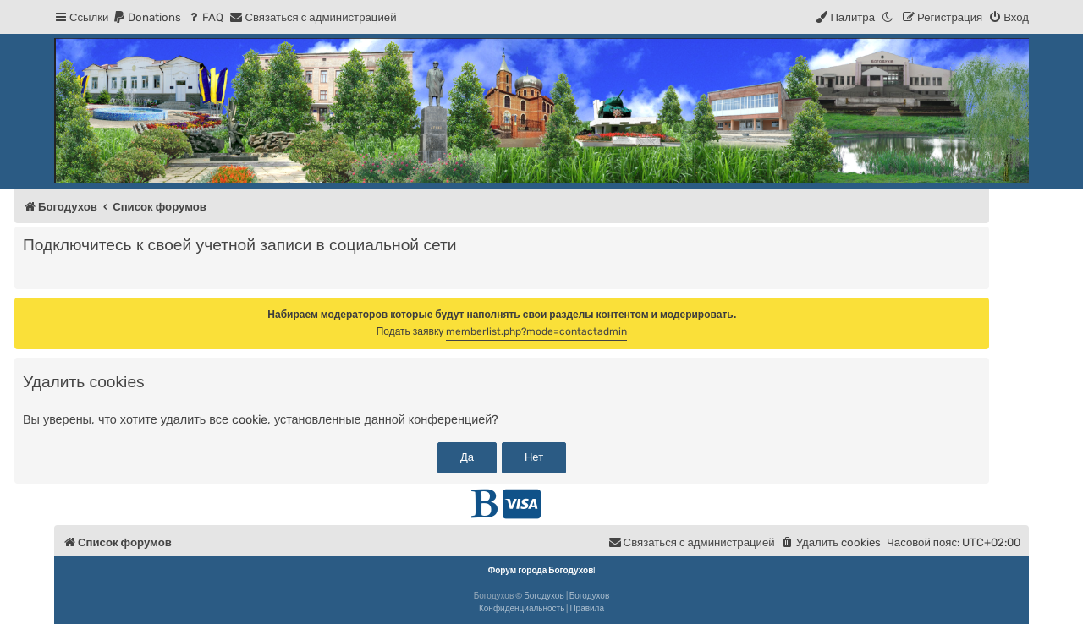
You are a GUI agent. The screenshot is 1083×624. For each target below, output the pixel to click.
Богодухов (544, 596)
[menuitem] (147, 17)
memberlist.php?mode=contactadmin (536, 331)
